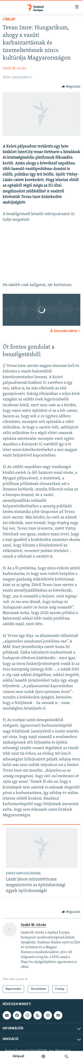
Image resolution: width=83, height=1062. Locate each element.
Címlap (9, 19)
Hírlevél (18, 1056)
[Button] (71, 86)
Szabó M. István (14, 68)
